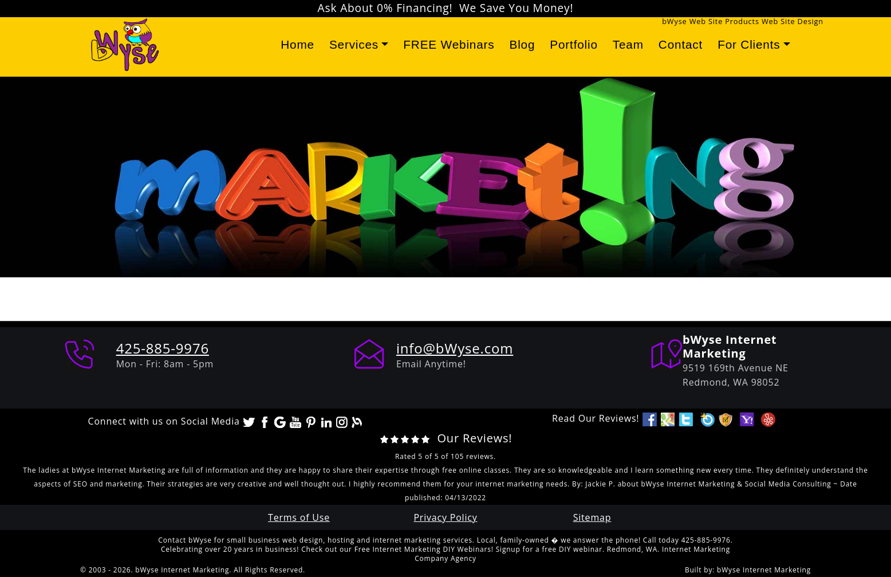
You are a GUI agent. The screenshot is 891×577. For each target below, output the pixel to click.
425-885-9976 (162, 348)
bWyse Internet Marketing (764, 570)
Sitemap (592, 517)
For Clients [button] (748, 44)
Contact (681, 44)
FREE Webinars (448, 44)
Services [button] (354, 44)
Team (628, 44)
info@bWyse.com (454, 348)
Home (297, 44)
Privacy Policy (445, 517)
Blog (522, 44)
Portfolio (574, 44)
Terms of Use (299, 517)
